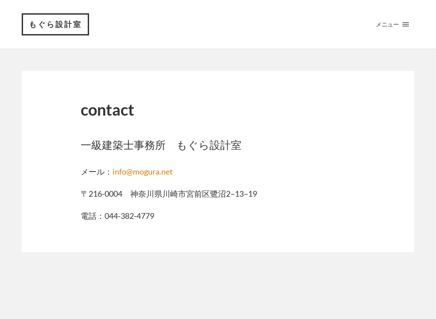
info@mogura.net (143, 171)
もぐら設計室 (55, 24)
